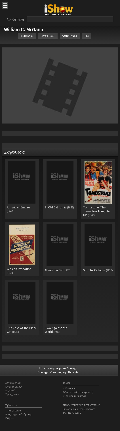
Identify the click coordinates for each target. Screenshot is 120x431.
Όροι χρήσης (12, 394)
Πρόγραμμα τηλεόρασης (18, 414)
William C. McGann (23, 29)
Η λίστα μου (69, 388)
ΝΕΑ (87, 35)
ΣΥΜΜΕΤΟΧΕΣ (48, 35)
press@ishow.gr (86, 409)
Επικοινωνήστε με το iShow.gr (58, 368)
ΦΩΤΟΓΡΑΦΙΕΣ (69, 35)
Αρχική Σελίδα (13, 382)
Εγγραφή (10, 390)
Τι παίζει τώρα (13, 410)
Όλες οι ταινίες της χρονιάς (78, 392)
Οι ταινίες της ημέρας (74, 395)
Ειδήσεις (9, 418)
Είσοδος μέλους (13, 386)
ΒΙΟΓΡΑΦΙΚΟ (26, 35)
